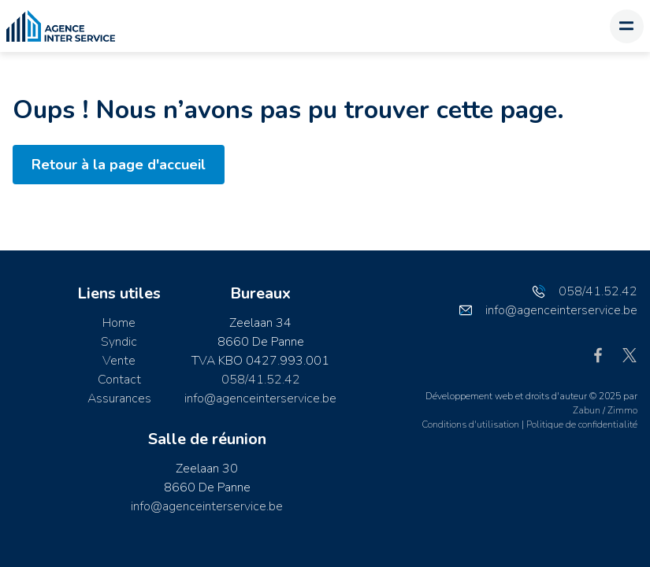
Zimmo (622, 410)
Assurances (119, 398)
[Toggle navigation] (627, 26)
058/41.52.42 (260, 379)
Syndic (119, 341)
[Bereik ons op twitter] (629, 354)
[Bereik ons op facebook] (604, 354)
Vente (119, 360)
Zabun (586, 410)
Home (119, 323)
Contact (119, 379)
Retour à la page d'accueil (119, 164)
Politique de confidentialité (581, 424)
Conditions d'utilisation (472, 424)
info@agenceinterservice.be (260, 398)
